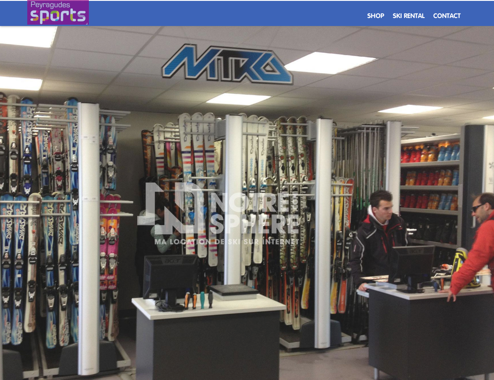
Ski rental (408, 15)
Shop (375, 15)
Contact (447, 15)
